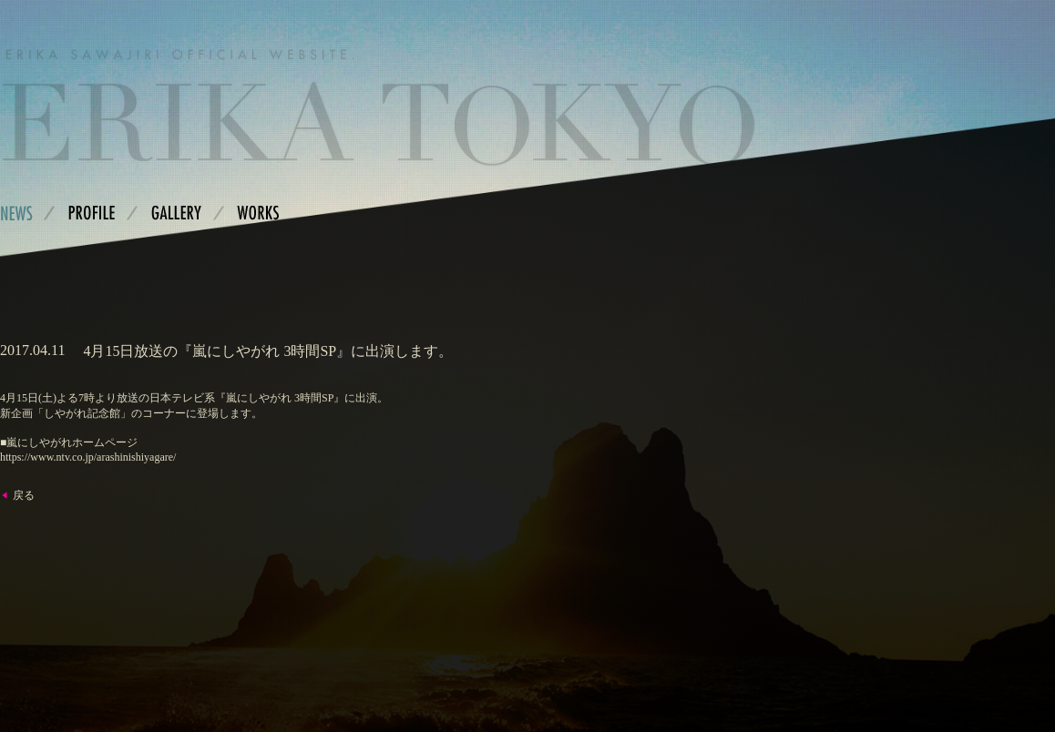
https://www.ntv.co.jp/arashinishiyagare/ (88, 457)
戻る (24, 495)
